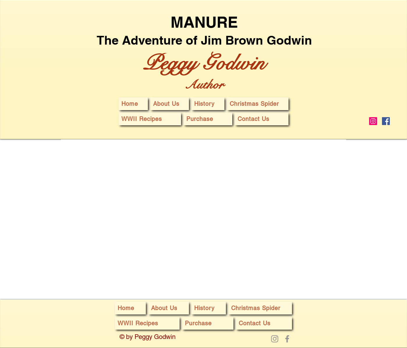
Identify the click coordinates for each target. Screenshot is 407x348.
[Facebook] (386, 121)
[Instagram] (373, 121)
